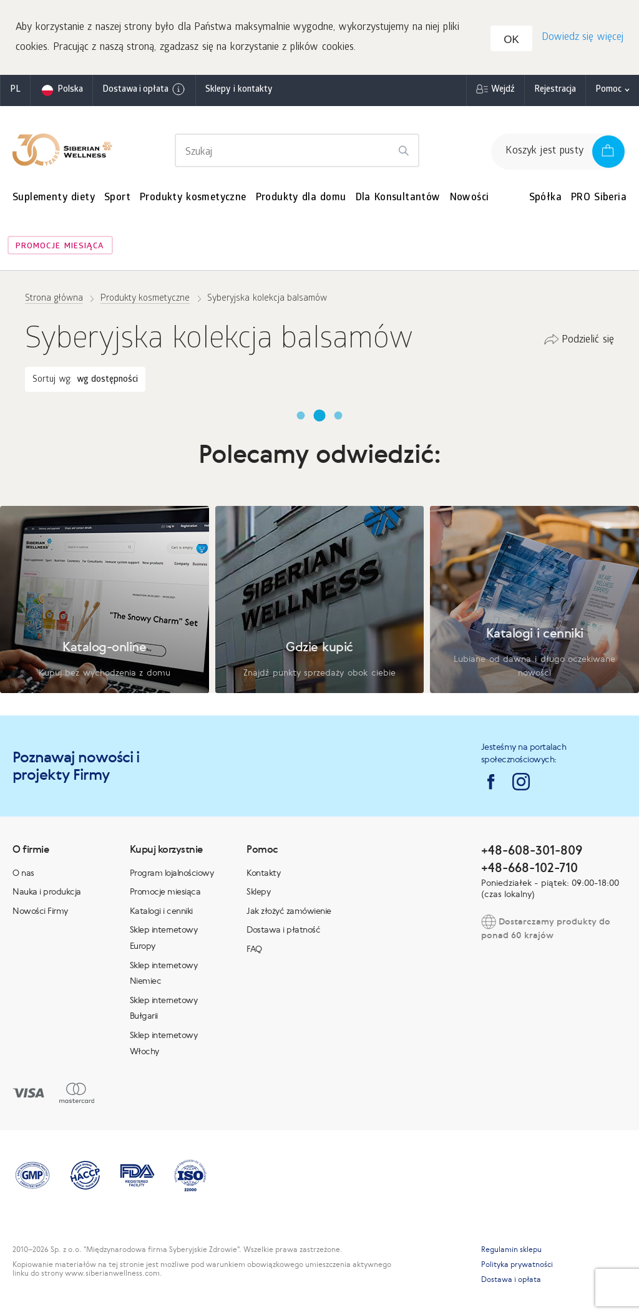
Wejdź (503, 90)
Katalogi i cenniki (161, 910)
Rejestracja (555, 90)
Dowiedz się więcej (582, 38)
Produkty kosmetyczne (193, 198)
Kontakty (263, 872)
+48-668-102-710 (529, 867)
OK (511, 40)
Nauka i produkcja (46, 891)
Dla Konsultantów (398, 198)
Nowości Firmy (40, 910)
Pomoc (608, 90)
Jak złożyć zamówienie (288, 910)
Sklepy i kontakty (238, 90)
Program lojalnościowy (172, 872)
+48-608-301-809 (531, 850)
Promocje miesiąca (60, 246)
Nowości (469, 198)
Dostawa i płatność (283, 929)
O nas (23, 872)
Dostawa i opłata (144, 89)
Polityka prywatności (517, 1264)
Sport (117, 198)
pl (15, 90)
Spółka (545, 198)
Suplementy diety (53, 198)
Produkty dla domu (301, 198)
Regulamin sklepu (511, 1249)
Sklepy (258, 891)
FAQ (254, 948)
